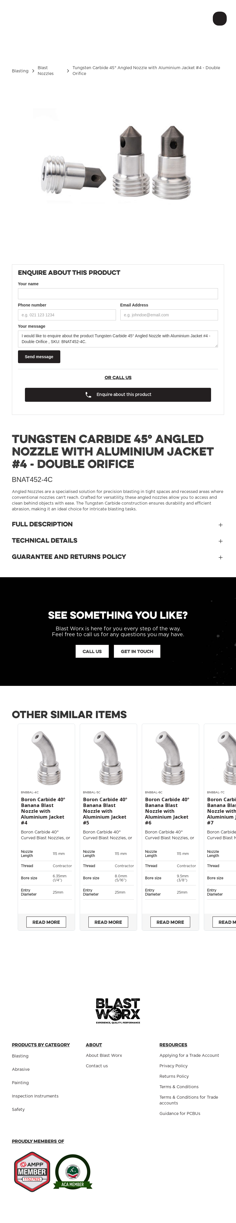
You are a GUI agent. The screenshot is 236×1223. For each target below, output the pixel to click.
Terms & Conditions (179, 1087)
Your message (32, 326)
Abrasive (21, 1070)
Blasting (20, 1056)
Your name (28, 283)
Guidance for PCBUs (179, 1114)
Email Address (134, 305)
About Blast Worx (104, 1056)
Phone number (32, 305)
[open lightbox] (118, 169)
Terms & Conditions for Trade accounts (188, 1100)
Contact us (97, 1066)
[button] (218, 19)
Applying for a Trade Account (189, 1056)
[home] (44, 18)
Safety (18, 1110)
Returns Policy (174, 1077)
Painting (20, 1083)
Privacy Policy (173, 1066)
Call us (92, 651)
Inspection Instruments (35, 1096)
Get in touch (137, 651)
